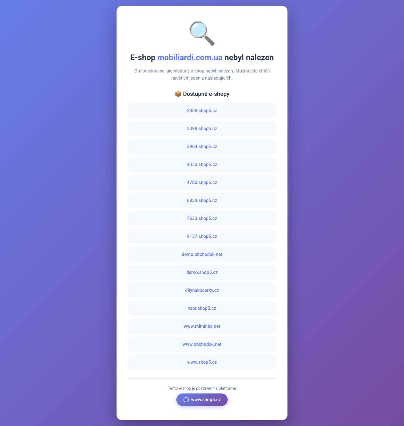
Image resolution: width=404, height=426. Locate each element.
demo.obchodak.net (202, 254)
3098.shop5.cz (202, 128)
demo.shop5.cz (202, 272)
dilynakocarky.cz (202, 290)
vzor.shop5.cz (202, 308)
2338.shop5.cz (202, 110)
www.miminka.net (202, 326)
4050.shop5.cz (202, 164)
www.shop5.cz (202, 362)
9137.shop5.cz (202, 236)
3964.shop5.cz (202, 146)
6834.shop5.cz (202, 200)
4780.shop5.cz (202, 182)
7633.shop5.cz (202, 218)
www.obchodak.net (202, 344)
